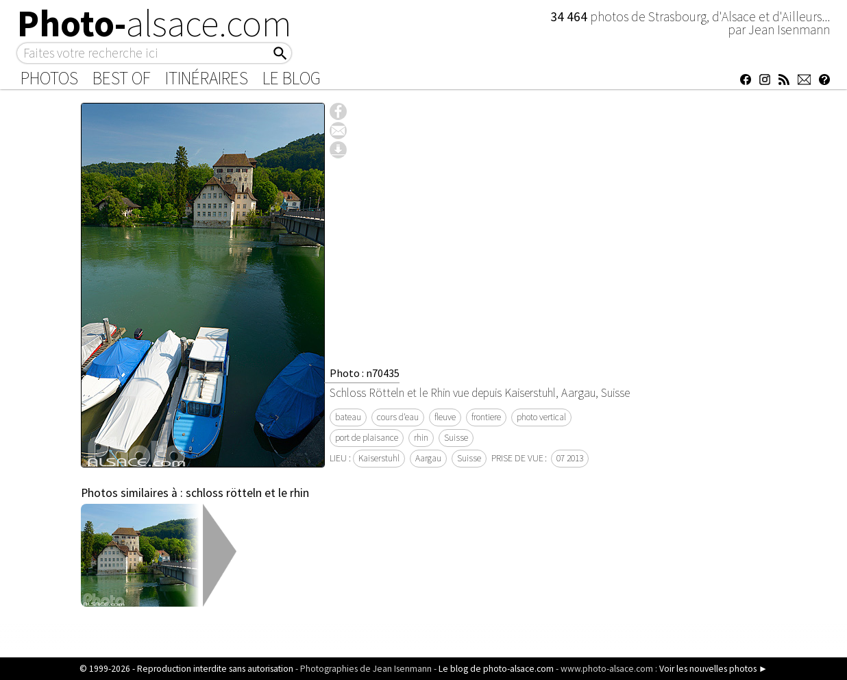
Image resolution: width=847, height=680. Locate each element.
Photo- (154, 23)
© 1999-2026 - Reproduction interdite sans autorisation (186, 669)
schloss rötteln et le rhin (247, 492)
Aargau (428, 458)
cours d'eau (398, 417)
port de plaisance (366, 438)
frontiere (486, 417)
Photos (49, 78)
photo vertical (541, 417)
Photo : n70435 (365, 373)
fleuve (445, 417)
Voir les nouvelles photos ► (713, 669)
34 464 (570, 16)
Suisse (456, 438)
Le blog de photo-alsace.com (496, 669)
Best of (122, 78)
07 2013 (569, 458)
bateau (348, 417)
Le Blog (291, 78)
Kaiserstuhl (379, 458)
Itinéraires (206, 78)
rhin (421, 438)
